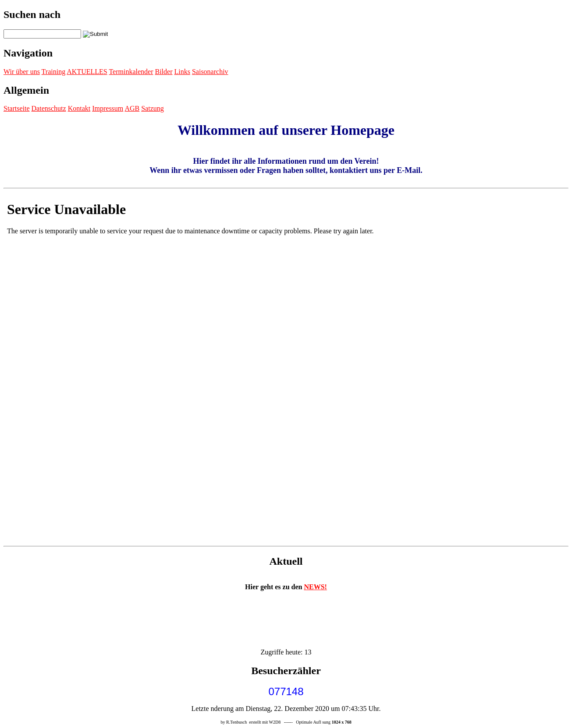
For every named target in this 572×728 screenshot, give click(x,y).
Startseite (17, 108)
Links (182, 71)
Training (54, 71)
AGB (131, 108)
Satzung (152, 108)
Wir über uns (22, 71)
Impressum (107, 108)
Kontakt (79, 108)
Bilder (163, 71)
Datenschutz (49, 108)
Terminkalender (131, 71)
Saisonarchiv (210, 71)
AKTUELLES (87, 71)
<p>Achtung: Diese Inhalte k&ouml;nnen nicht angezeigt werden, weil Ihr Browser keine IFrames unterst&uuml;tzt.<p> (286, 367)
